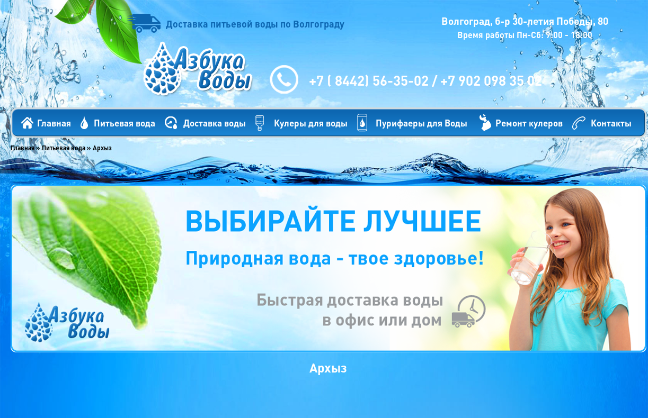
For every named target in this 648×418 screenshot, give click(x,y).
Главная (54, 123)
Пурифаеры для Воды (421, 123)
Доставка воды (214, 123)
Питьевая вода (124, 123)
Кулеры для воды (311, 123)
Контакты (611, 123)
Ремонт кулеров (529, 123)
